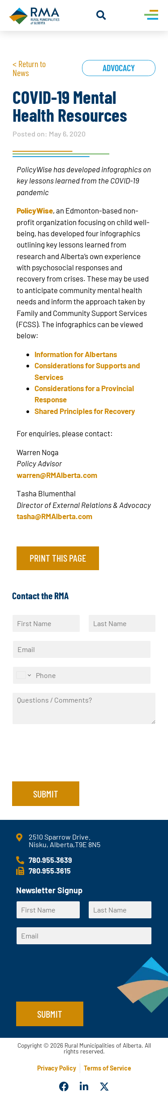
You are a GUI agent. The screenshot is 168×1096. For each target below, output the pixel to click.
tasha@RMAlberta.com (54, 516)
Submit (45, 793)
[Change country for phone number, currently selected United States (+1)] (23, 675)
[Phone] (82, 675)
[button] (101, 15)
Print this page (58, 557)
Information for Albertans (75, 354)
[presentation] (80, 766)
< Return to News (29, 68)
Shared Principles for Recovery (84, 410)
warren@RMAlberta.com (57, 474)
